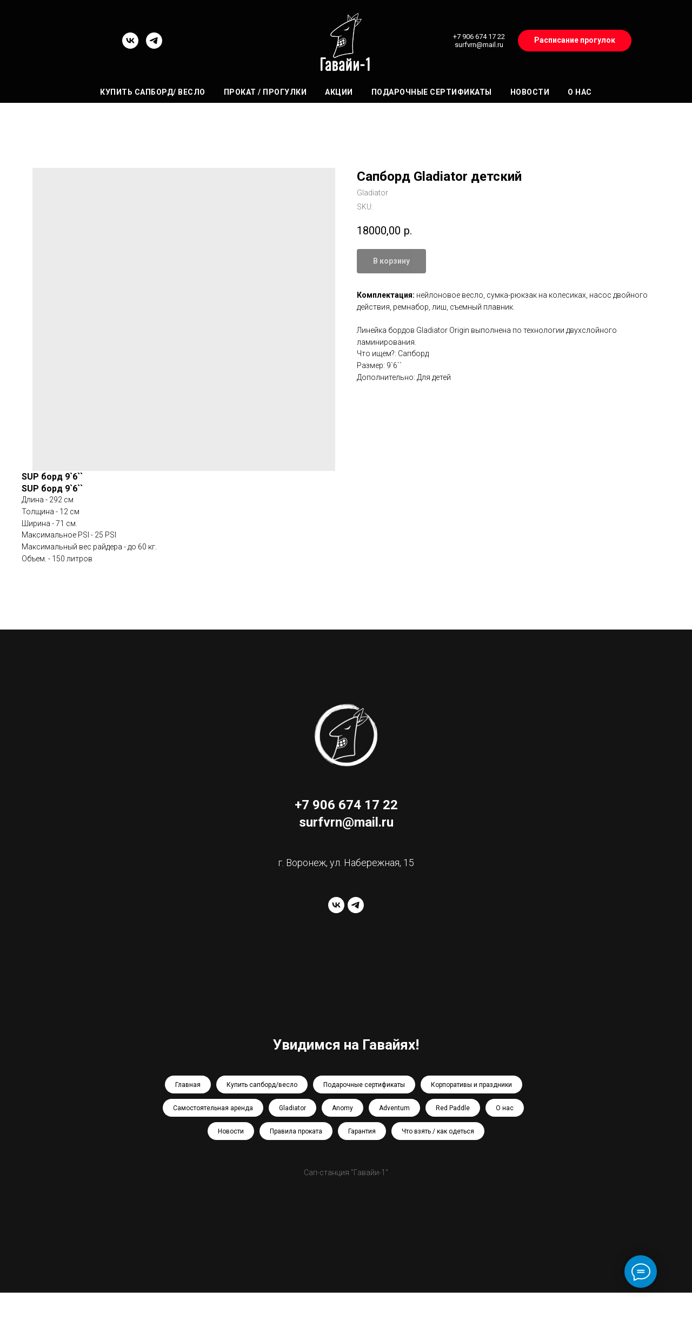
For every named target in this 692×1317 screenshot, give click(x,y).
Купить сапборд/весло (262, 1085)
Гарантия (362, 1131)
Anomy (342, 1108)
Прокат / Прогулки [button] (265, 92)
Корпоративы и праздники (471, 1085)
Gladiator (292, 1108)
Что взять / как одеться (438, 1131)
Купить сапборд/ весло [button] (152, 92)
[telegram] (154, 45)
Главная (188, 1085)
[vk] (130, 45)
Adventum (394, 1108)
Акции (339, 92)
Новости (530, 92)
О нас (580, 92)
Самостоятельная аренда (213, 1108)
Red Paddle (453, 1108)
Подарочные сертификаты (431, 92)
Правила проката (296, 1131)
